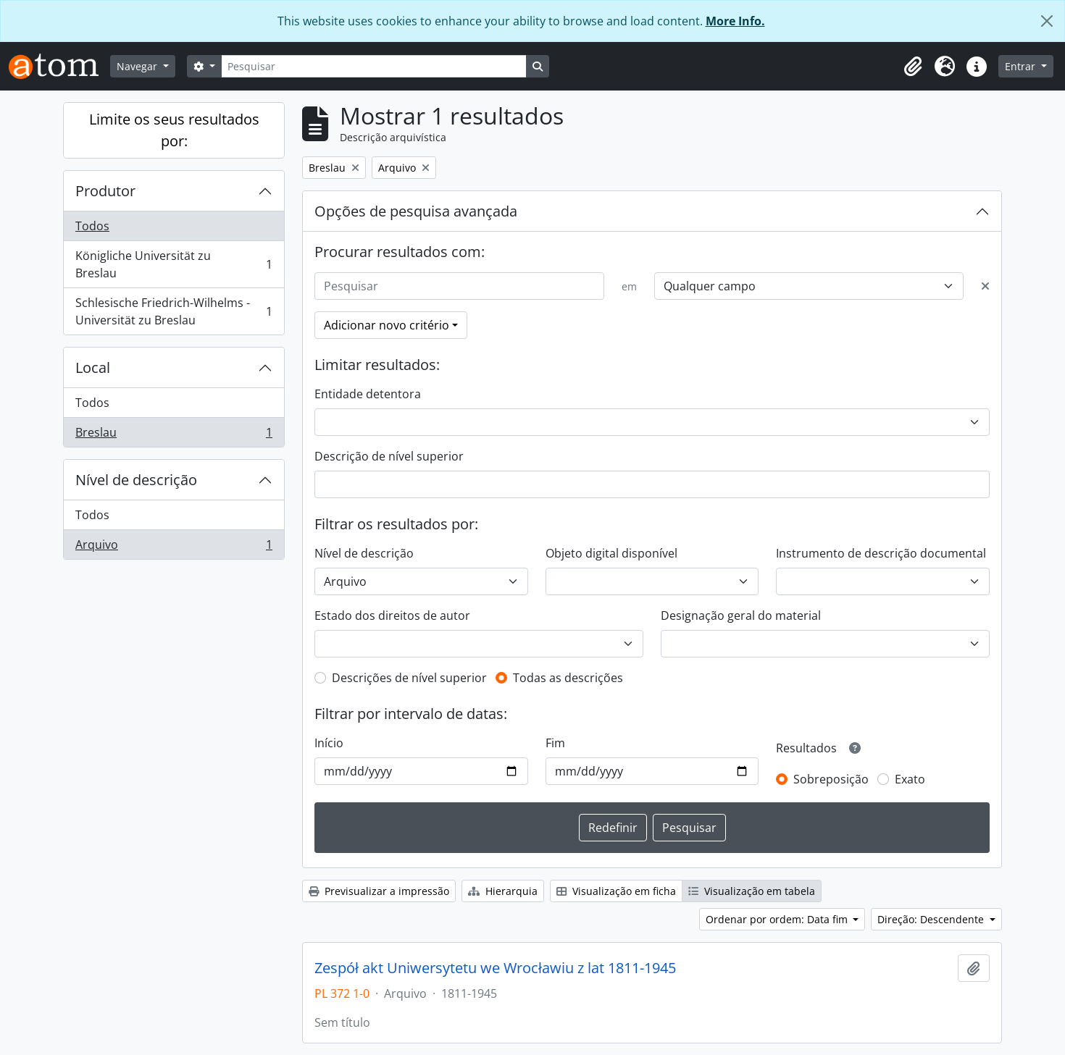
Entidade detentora (367, 394)
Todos (92, 226)
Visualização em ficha (616, 891)
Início (328, 743)
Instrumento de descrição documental (881, 553)
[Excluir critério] (985, 286)
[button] (913, 67)
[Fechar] (1047, 21)
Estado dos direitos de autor (392, 615)
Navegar (138, 66)
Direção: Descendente (932, 919)
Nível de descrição (136, 479)
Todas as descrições (568, 678)
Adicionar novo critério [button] (386, 325)
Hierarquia (503, 891)
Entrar (1021, 66)
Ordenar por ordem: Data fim (778, 919)
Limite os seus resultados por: (174, 130)
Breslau (173, 435)
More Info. (735, 21)
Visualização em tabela (751, 891)
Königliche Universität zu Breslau (173, 264)
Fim (555, 743)
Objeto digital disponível (611, 553)
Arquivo (173, 547)
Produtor (105, 191)
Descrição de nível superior (389, 456)
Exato (910, 779)
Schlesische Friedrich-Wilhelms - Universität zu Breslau (173, 311)
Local (92, 367)
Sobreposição (831, 779)
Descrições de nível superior (409, 678)
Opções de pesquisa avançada (415, 211)
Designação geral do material (741, 615)
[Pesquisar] (374, 66)
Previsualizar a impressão (379, 891)
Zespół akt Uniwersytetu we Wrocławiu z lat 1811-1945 (495, 968)
